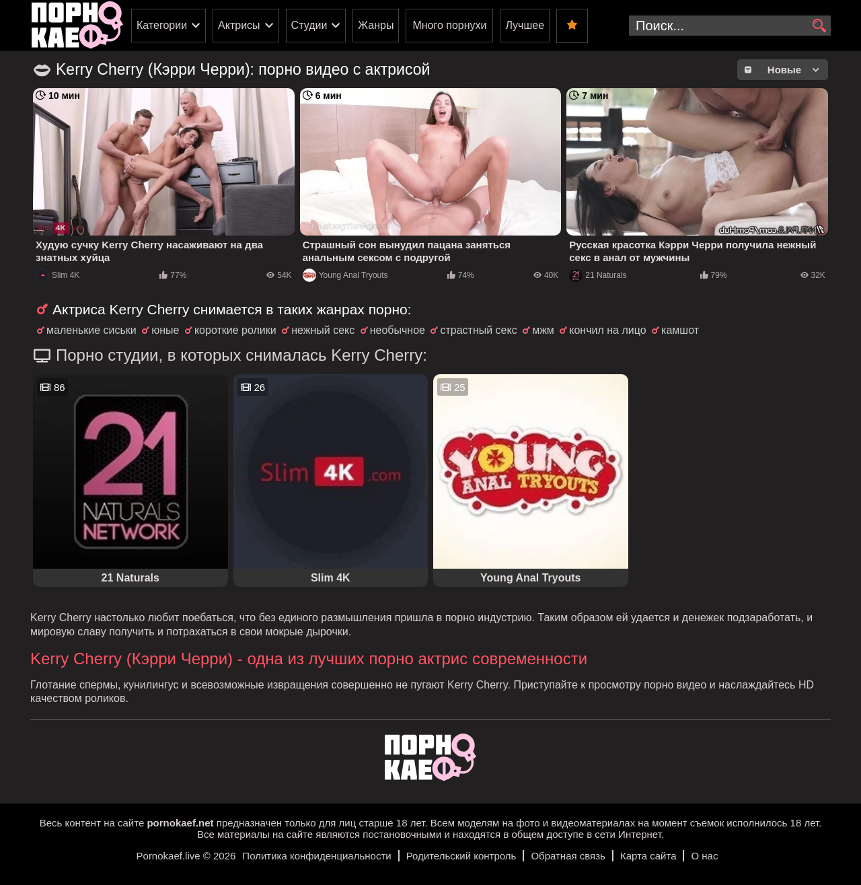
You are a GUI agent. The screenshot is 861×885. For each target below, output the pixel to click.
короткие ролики (235, 330)
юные (165, 330)
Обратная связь (568, 855)
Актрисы (239, 25)
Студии (309, 25)
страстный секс (478, 330)
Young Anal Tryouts (345, 275)
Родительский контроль (461, 855)
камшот (680, 330)
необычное (397, 330)
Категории (162, 25)
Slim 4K (57, 275)
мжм (543, 330)
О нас (704, 855)
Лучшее (524, 25)
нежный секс (322, 330)
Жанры (376, 25)
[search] (819, 26)
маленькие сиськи (91, 330)
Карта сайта (648, 855)
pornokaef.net (180, 822)
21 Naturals (597, 275)
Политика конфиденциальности (316, 855)
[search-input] (730, 25)
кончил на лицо (607, 330)
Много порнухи (449, 25)
